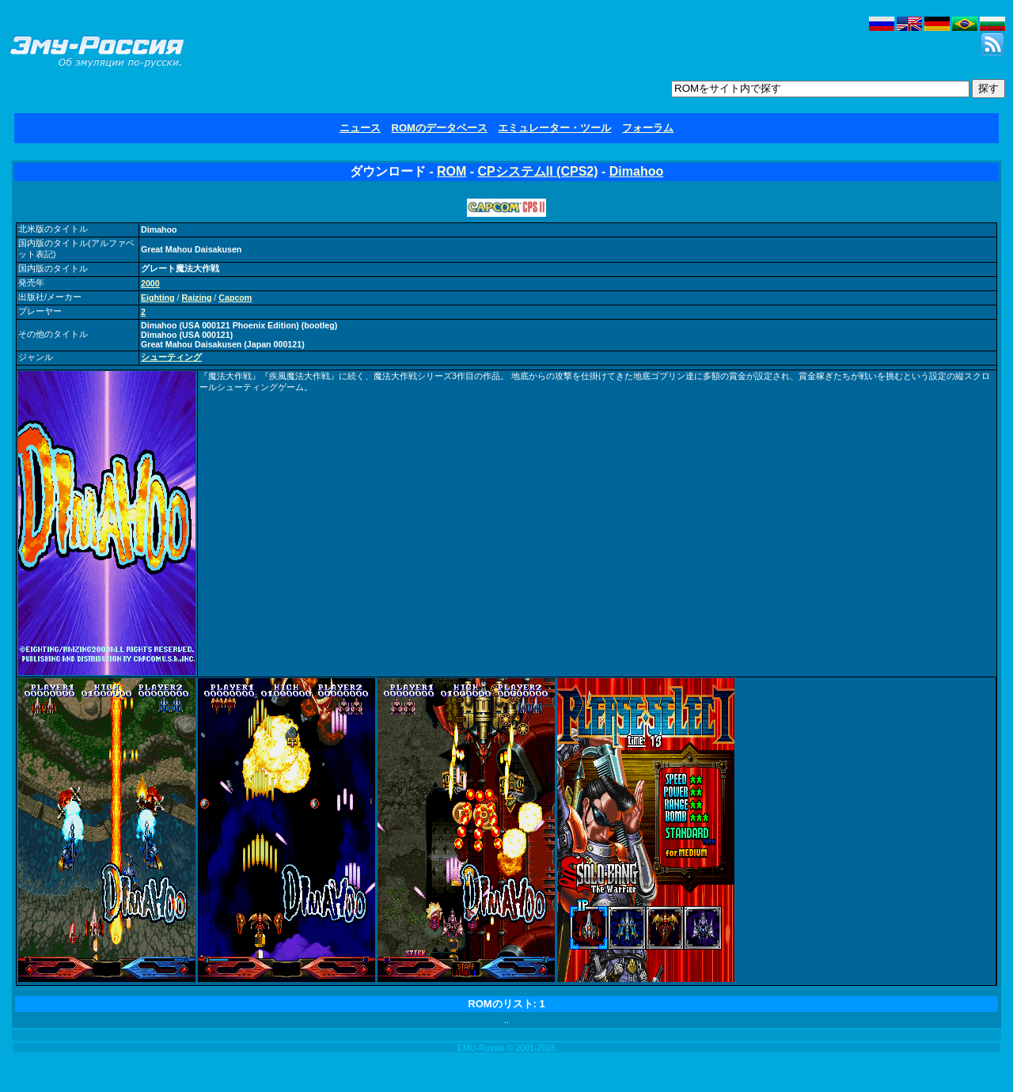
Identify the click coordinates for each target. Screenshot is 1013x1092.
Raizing (197, 297)
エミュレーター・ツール (554, 128)
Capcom (235, 297)
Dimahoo (636, 171)
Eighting (158, 297)
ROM (451, 171)
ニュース (360, 128)
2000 (150, 283)
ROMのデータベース (440, 128)
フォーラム (647, 128)
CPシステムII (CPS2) (538, 171)
